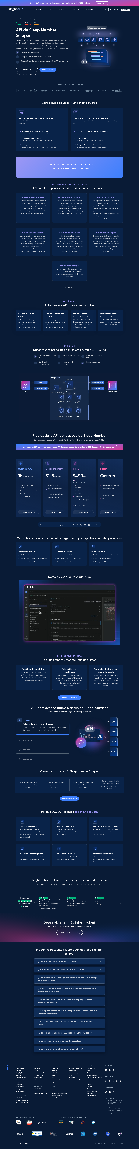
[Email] (110, 1092)
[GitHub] (113, 1070)
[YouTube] (110, 1070)
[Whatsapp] (106, 1092)
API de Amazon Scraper (33, 197)
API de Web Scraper (69, 265)
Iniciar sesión (114, 9)
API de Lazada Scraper (33, 232)
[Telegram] (113, 1092)
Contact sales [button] (125, 9)
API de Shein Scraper (69, 232)
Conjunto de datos (76, 168)
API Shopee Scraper (106, 232)
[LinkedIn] (106, 1070)
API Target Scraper (106, 197)
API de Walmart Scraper (69, 197)
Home (10, 19)
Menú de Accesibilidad (22, 1144)
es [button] (106, 9)
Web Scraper (26, 19)
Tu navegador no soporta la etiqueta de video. (69, 397)
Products (17, 19)
